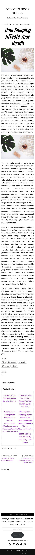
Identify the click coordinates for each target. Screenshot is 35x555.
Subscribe (17, 535)
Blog (27, 24)
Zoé (6, 24)
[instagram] (14, 544)
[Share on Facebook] (9, 448)
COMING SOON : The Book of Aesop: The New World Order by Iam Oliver (25, 401)
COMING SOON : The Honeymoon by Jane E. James (9, 398)
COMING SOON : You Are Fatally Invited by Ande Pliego (25, 438)
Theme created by (17, 553)
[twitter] (10, 544)
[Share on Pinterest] (14, 448)
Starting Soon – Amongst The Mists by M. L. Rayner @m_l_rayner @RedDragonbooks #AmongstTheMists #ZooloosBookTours (10, 422)
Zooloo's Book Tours (17, 11)
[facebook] (17, 544)
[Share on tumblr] (16, 448)
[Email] (25, 544)
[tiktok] (21, 544)
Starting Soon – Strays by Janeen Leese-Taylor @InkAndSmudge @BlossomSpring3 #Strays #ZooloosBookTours (25, 420)
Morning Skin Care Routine (9, 458)
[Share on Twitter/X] (11, 448)
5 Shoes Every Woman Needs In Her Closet (26, 459)
